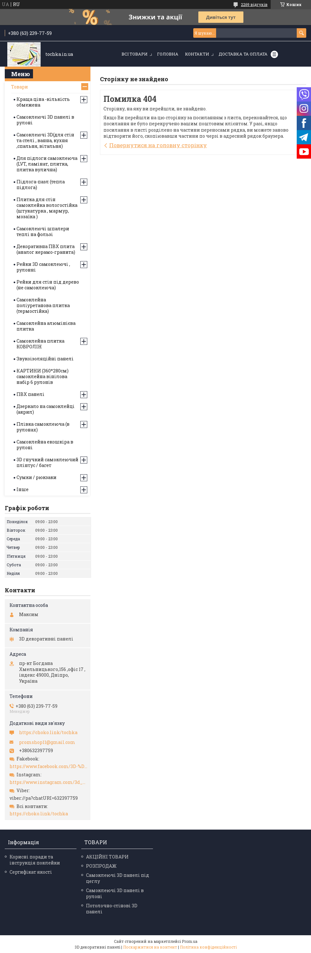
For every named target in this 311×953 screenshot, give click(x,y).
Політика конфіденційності (208, 947)
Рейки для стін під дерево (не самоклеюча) (48, 285)
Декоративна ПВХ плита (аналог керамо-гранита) (46, 249)
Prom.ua (189, 941)
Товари (19, 87)
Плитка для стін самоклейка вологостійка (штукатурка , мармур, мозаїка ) (47, 208)
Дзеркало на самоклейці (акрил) (46, 409)
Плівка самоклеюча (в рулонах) (43, 427)
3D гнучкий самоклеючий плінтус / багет (47, 462)
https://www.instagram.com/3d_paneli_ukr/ (48, 782)
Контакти (197, 54)
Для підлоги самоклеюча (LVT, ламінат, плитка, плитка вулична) (47, 164)
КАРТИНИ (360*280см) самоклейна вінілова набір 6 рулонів (43, 376)
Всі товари (135, 54)
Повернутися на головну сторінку (158, 145)
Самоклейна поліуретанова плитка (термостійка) (43, 305)
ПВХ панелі (30, 394)
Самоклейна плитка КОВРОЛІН (40, 344)
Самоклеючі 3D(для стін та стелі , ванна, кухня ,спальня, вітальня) (45, 140)
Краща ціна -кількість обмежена (43, 102)
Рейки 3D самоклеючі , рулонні (43, 267)
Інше (23, 489)
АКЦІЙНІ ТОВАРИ (107, 857)
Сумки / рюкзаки (36, 477)
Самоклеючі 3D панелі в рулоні (45, 120)
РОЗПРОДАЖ (101, 866)
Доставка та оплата (243, 54)
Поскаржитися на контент (150, 947)
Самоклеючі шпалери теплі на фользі (43, 231)
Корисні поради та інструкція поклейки (35, 860)
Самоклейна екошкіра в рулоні (45, 444)
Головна (167, 54)
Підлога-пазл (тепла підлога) (41, 184)
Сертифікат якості (31, 872)
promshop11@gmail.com (47, 742)
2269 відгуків (254, 4)
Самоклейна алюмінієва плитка (46, 326)
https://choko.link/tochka (48, 732)
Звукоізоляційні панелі (45, 359)
